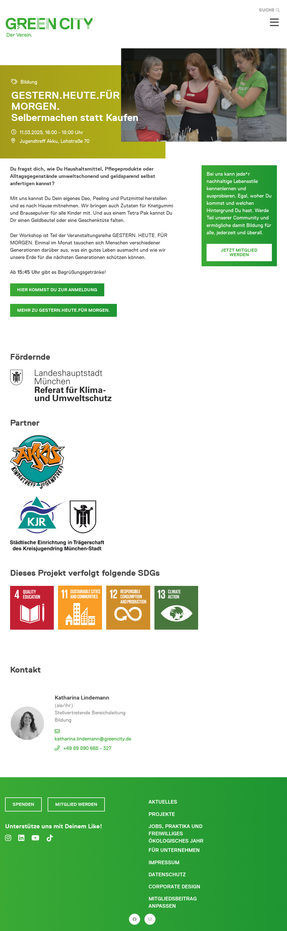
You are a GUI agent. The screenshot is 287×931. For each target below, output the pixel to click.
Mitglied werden (76, 804)
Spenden (23, 804)
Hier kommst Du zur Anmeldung (57, 289)
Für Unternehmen (174, 850)
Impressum (164, 862)
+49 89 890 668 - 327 (87, 748)
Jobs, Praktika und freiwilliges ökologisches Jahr (176, 833)
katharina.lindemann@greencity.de (93, 739)
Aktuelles (163, 802)
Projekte (162, 814)
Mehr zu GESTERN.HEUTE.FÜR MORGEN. (63, 310)
